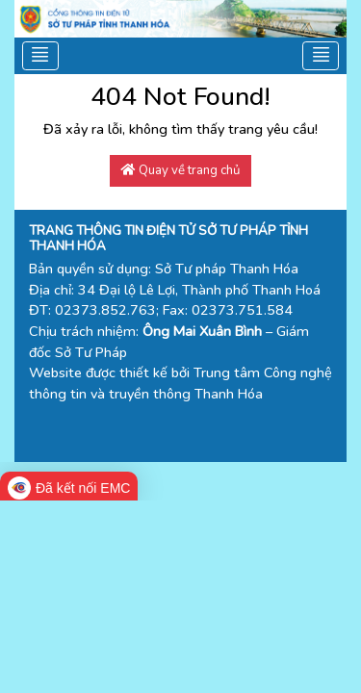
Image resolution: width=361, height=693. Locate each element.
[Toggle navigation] (41, 55)
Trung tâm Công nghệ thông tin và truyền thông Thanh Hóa (180, 383)
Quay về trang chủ (180, 170)
